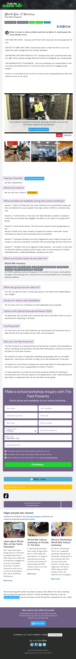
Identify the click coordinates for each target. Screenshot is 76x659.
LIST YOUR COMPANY (31, 635)
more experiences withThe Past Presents (32, 504)
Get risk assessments (34, 178)
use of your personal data (48, 458)
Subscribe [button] (38, 623)
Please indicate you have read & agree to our (32, 458)
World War (39, 22)
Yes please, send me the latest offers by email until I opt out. (28, 451)
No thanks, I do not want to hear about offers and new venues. (29, 454)
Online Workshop (23, 22)
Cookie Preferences (55, 635)
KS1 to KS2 (47, 22)
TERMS (44, 635)
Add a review (15, 487)
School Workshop (10, 22)
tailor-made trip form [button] (12, 597)
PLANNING (18, 635)
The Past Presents (33, 516)
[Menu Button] (71, 5)
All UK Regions (32, 192)
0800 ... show (38, 479)
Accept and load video (39, 129)
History (32, 22)
